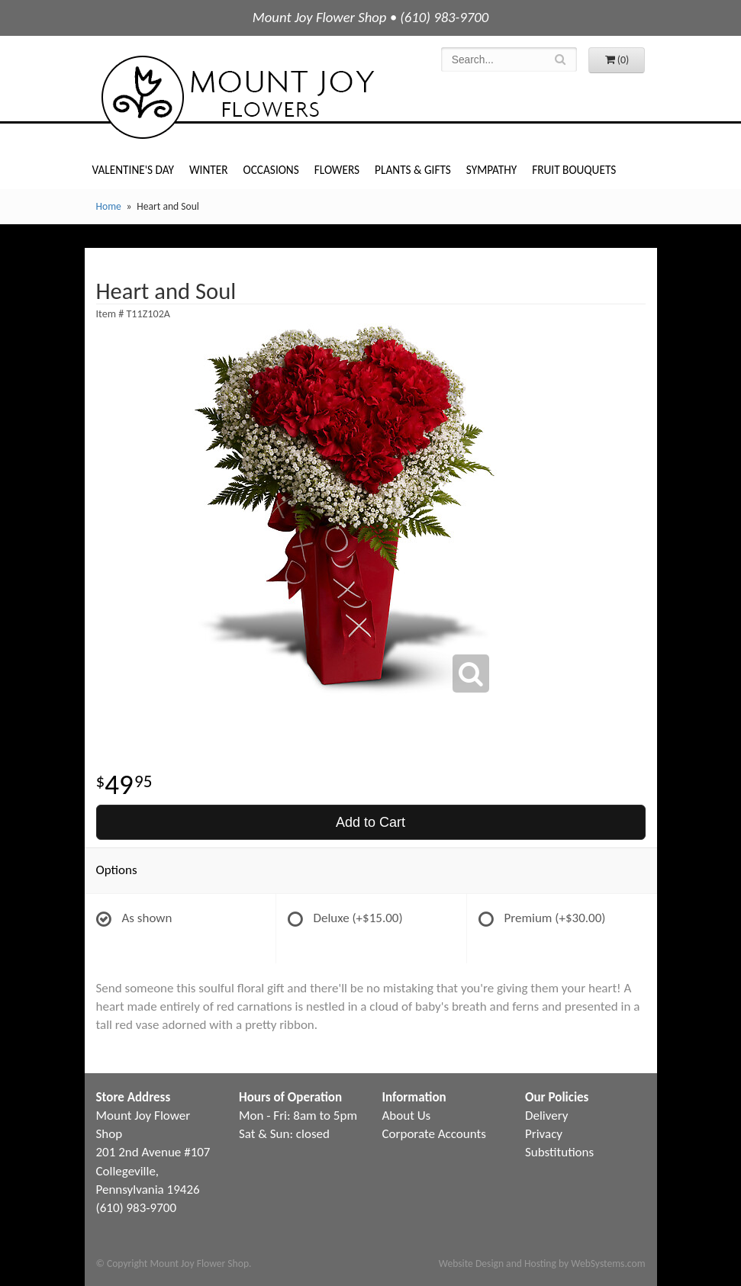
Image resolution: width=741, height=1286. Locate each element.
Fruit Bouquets (574, 169)
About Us (406, 1116)
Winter (208, 169)
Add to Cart (370, 822)
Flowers (336, 169)
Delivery (546, 1116)
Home (108, 206)
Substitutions (559, 1152)
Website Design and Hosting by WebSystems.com (542, 1263)
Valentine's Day (133, 169)
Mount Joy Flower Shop (236, 97)
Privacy (543, 1134)
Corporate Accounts (434, 1134)
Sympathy (491, 169)
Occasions (271, 169)
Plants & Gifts (413, 169)
